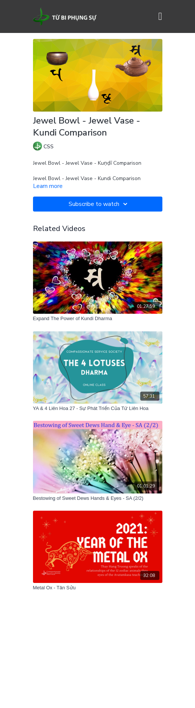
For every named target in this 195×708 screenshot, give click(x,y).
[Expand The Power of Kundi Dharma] (97, 318)
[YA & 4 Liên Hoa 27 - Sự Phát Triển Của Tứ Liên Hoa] (97, 408)
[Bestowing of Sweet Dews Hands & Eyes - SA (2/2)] (97, 498)
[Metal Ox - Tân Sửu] (97, 588)
